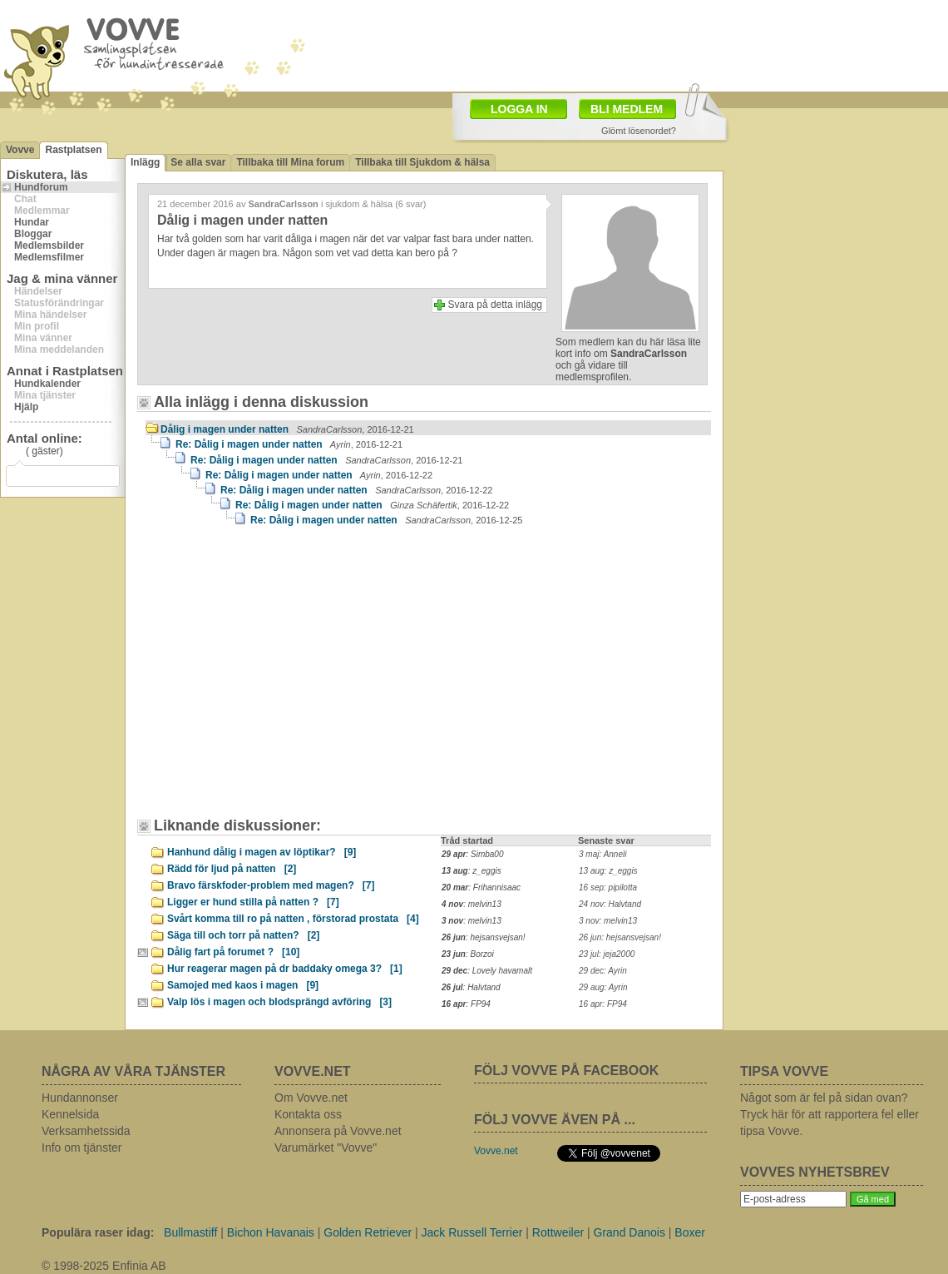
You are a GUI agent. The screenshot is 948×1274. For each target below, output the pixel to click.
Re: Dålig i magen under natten (288, 444)
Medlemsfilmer (49, 257)
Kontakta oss (308, 1114)
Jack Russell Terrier (472, 1232)
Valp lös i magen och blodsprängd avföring (279, 1002)
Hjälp (26, 407)
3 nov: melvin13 (608, 920)
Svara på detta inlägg (495, 304)
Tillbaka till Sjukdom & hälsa (422, 162)
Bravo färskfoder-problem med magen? (270, 885)
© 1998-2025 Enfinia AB (104, 1265)
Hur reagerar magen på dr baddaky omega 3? (284, 968)
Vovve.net (496, 1151)
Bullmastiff (190, 1232)
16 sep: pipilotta (608, 887)
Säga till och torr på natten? (243, 935)
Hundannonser (80, 1097)
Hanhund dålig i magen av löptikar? (261, 852)
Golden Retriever (367, 1232)
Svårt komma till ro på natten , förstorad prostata (293, 919)
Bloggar (33, 234)
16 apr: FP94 (603, 1004)
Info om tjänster (82, 1147)
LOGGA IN (519, 109)
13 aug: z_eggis (608, 870)
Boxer (689, 1232)
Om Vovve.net (311, 1097)
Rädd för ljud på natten (231, 869)
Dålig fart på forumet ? (233, 952)
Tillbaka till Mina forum (290, 162)
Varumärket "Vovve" (325, 1147)
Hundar (31, 222)
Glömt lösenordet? (638, 131)
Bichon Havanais (270, 1232)
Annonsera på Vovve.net (338, 1131)
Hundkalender (47, 383)
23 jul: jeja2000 (606, 954)
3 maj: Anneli (602, 854)
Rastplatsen (73, 150)
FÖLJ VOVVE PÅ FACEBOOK (566, 1070)
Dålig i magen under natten (287, 429)
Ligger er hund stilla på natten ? (253, 902)
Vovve (20, 150)
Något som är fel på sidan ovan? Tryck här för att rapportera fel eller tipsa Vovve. (829, 1114)
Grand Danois (629, 1232)
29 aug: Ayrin (603, 987)
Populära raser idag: (98, 1232)
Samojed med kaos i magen (242, 985)
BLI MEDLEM (626, 109)
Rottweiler (558, 1232)
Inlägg (145, 162)
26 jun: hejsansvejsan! (620, 937)
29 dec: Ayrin (603, 970)
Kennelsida (70, 1114)
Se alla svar (197, 162)
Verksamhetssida (86, 1131)
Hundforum (41, 187)
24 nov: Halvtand (610, 904)
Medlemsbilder (49, 245)
